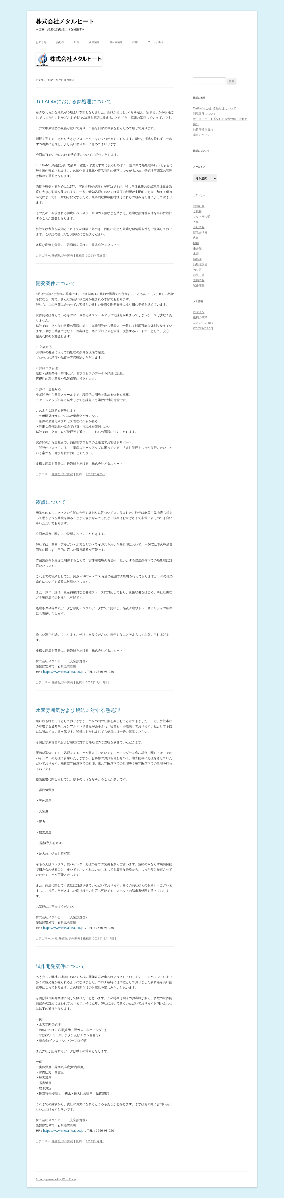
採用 (135, 42)
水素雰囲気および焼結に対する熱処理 (78, 710)
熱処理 (60, 42)
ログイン (199, 312)
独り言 (197, 270)
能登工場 (199, 275)
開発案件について (56, 283)
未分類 (197, 248)
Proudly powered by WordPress (56, 1179)
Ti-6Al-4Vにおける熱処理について (74, 101)
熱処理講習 (200, 264)
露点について (51, 501)
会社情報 (94, 42)
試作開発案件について (60, 966)
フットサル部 (155, 42)
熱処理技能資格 (203, 129)
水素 (54, 938)
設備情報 (199, 280)
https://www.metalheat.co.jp (63, 671)
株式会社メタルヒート (65, 21)
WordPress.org (203, 328)
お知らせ (41, 42)
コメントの (203, 323)
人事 (196, 222)
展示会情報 (116, 42)
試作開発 (67, 255)
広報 (76, 42)
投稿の (200, 317)
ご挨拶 (197, 211)
